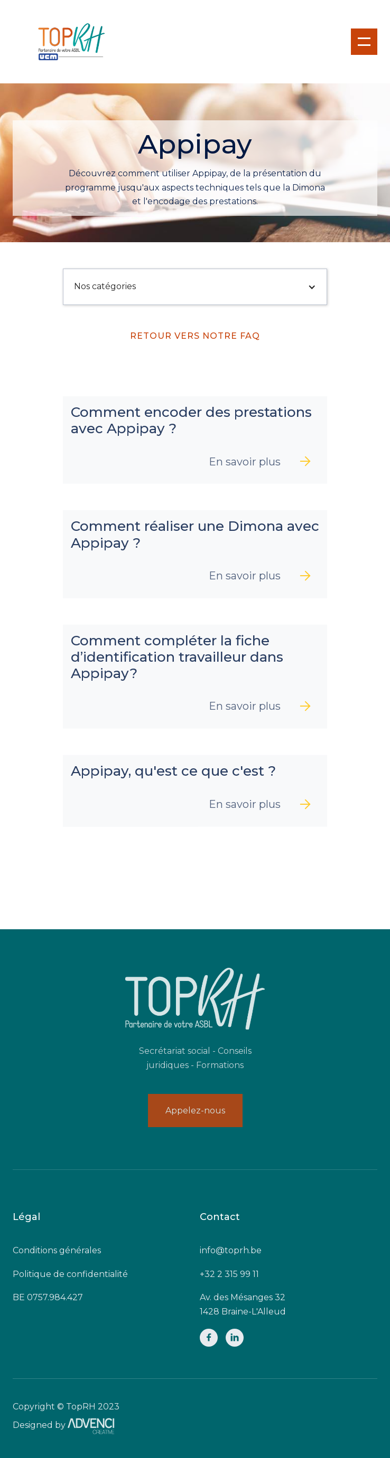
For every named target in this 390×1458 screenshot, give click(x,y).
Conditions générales (57, 1250)
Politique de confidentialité (70, 1274)
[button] (364, 41)
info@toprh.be (231, 1250)
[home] (61, 42)
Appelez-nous (195, 1111)
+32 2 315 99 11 (229, 1274)
